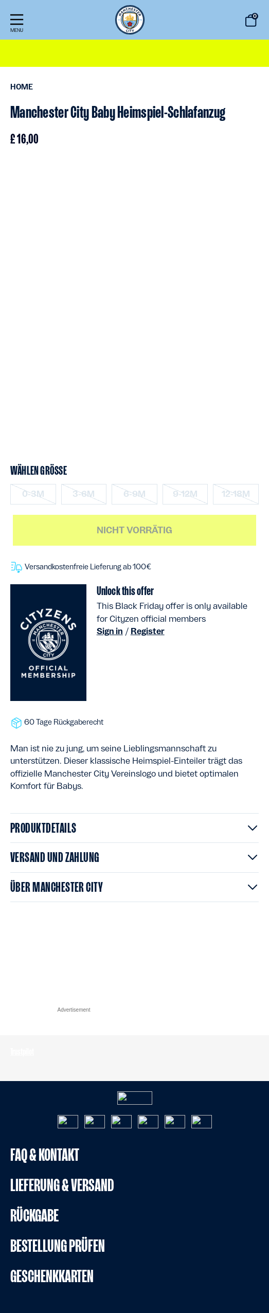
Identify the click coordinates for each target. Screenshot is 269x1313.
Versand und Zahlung (55, 857)
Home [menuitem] (21, 87)
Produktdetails (43, 828)
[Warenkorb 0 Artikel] (251, 20)
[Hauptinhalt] (134, 518)
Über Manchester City (56, 887)
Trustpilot (22, 1051)
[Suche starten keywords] (223, 21)
